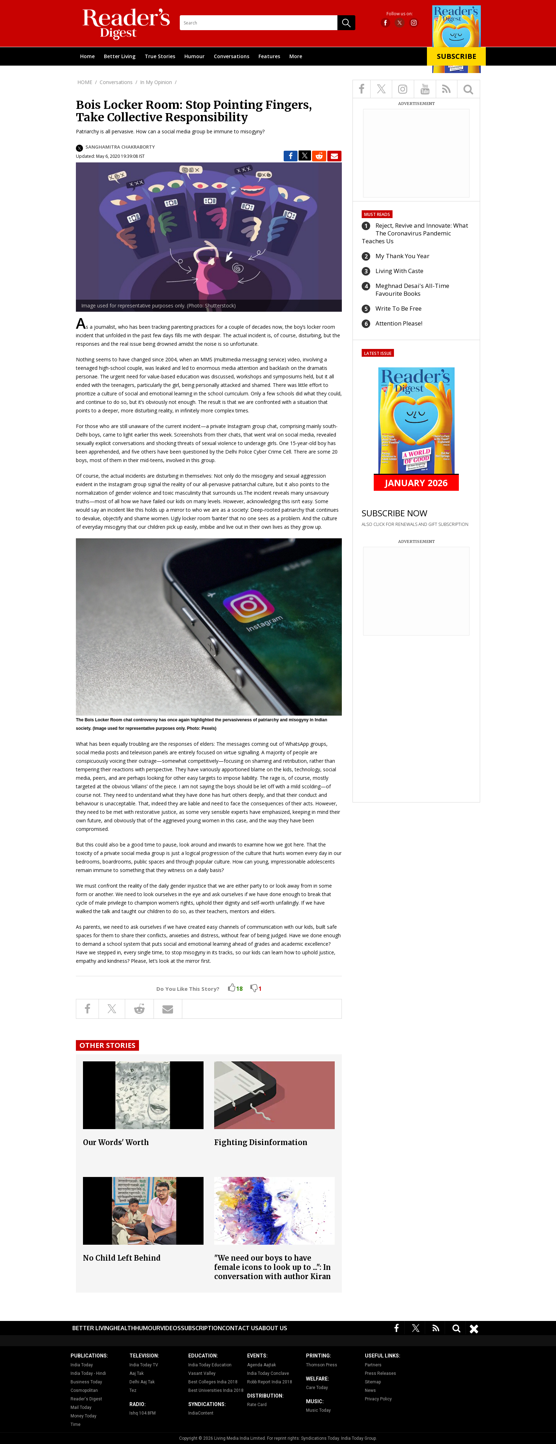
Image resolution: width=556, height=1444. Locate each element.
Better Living (119, 56)
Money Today (83, 1416)
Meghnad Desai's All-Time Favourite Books (412, 290)
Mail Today (81, 1407)
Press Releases (380, 1373)
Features (269, 56)
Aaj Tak (136, 1373)
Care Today (317, 1387)
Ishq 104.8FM (142, 1413)
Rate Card (257, 1404)
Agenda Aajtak (261, 1364)
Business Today (86, 1381)
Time (75, 1424)
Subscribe (456, 56)
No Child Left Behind (122, 1258)
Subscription (201, 1328)
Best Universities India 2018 (216, 1390)
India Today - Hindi (88, 1373)
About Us (272, 1328)
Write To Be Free (399, 308)
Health (124, 1328)
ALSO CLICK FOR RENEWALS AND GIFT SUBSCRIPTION (415, 524)
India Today (82, 1364)
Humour (194, 56)
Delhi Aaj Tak (142, 1381)
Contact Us (240, 1328)
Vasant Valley (202, 1373)
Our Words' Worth (116, 1142)
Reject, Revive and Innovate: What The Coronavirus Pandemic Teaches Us (415, 233)
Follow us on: (400, 14)
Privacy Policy (378, 1398)
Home (87, 56)
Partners (373, 1364)
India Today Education (210, 1364)
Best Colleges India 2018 (213, 1381)
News (370, 1390)
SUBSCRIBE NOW (394, 513)
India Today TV (143, 1364)
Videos (170, 1328)
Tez (133, 1390)
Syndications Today (320, 1438)
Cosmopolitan (84, 1390)
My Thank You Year (402, 256)
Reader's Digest (86, 1398)
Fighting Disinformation (260, 1142)
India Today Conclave (268, 1373)
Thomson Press (321, 1364)
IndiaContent (200, 1413)
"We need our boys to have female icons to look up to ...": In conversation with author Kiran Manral (272, 1272)
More (295, 56)
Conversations (231, 56)
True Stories (160, 56)
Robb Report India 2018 (269, 1381)
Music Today (318, 1410)
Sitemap (373, 1381)
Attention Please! (399, 323)
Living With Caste (399, 271)
